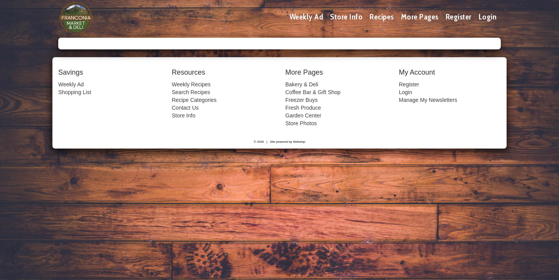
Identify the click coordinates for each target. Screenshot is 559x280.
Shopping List (74, 92)
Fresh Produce (303, 108)
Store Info (346, 16)
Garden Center (303, 115)
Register (459, 16)
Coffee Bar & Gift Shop (312, 92)
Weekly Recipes (191, 84)
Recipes (382, 16)
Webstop (299, 142)
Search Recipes (191, 92)
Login (488, 16)
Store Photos (301, 123)
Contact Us (185, 108)
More (420, 16)
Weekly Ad (306, 16)
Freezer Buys (301, 100)
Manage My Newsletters (428, 100)
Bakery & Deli (301, 84)
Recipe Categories (194, 100)
